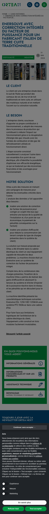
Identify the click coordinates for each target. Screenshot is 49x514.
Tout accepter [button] (36, 509)
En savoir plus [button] (24, 502)
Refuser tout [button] (13, 509)
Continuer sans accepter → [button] (24, 427)
